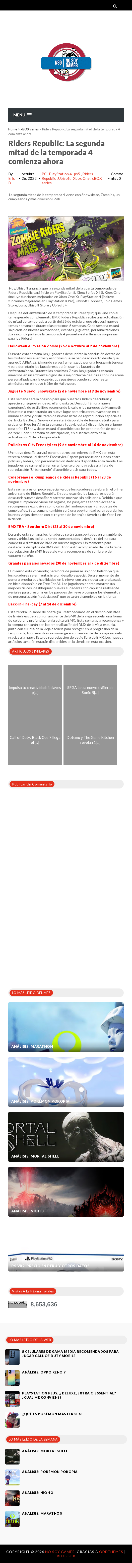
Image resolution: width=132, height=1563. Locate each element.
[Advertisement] (46, 945)
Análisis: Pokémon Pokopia (40, 1101)
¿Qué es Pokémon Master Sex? (52, 1414)
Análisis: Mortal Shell (35, 1156)
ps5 (77, 174)
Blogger (66, 1556)
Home (12, 129)
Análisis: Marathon (32, 1046)
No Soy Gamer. (61, 1552)
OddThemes (111, 1552)
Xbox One (81, 178)
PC (44, 174)
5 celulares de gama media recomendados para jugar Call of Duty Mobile (70, 1354)
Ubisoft (65, 178)
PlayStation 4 (61, 174)
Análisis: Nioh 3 (27, 1211)
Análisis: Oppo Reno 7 (44, 1372)
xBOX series (30, 129)
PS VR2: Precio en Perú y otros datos (50, 1266)
